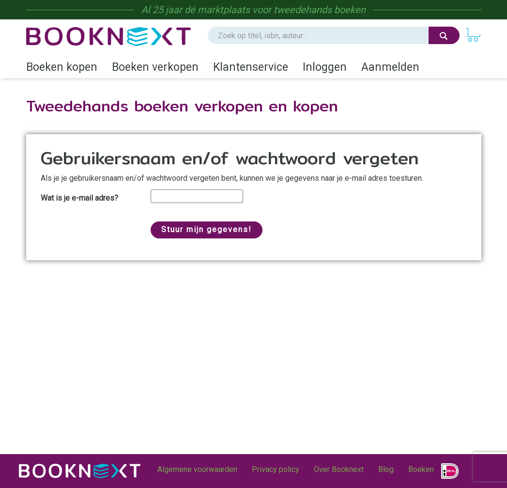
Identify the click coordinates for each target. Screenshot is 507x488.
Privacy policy (275, 469)
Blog (386, 469)
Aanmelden (390, 67)
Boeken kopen (61, 67)
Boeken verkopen (155, 67)
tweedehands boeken (320, 10)
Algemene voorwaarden (197, 469)
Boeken (421, 469)
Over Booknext (339, 469)
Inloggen (325, 67)
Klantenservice (250, 67)
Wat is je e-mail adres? (79, 198)
